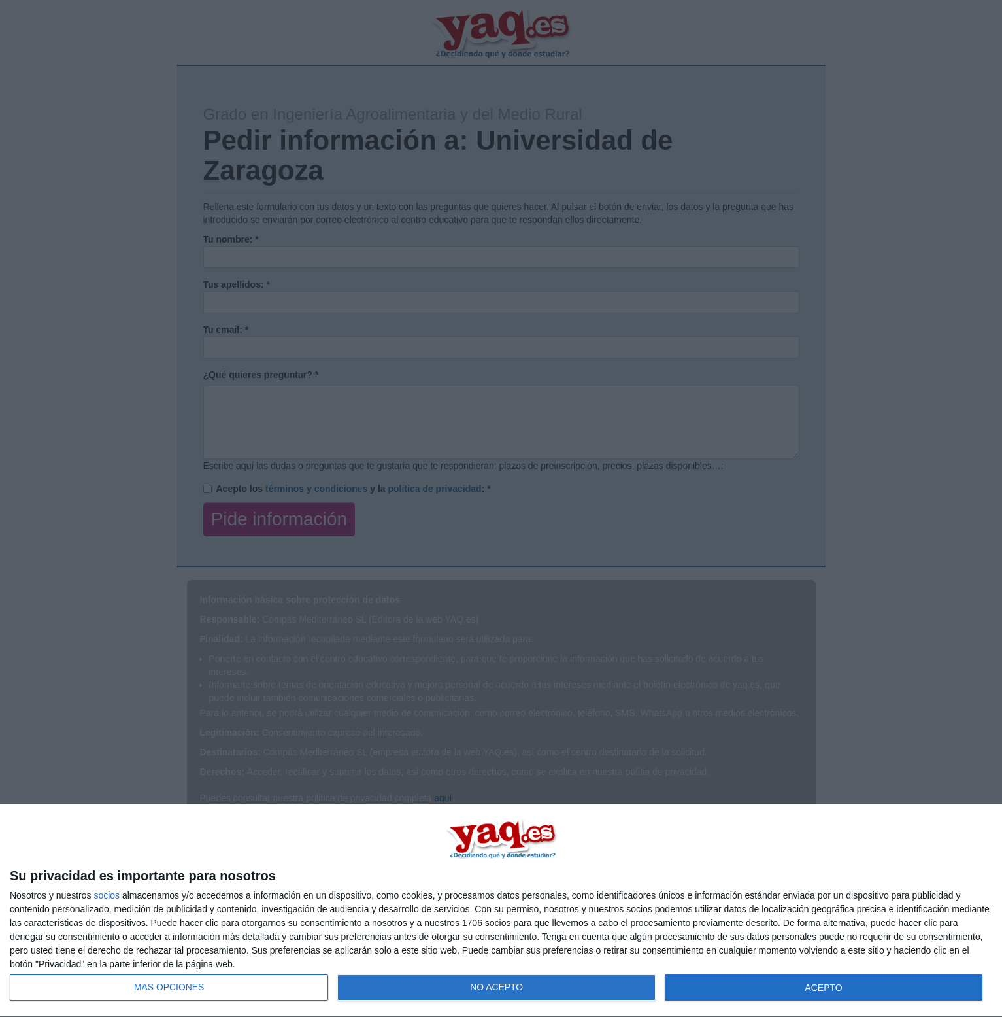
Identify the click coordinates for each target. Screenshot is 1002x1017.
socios (106, 895)
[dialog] (501, 911)
